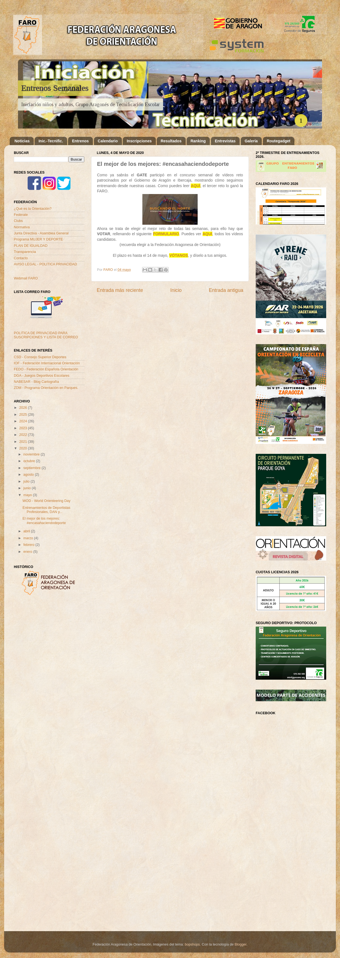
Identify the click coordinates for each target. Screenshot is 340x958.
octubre (29, 461)
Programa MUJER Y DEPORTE (38, 239)
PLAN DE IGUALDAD (31, 246)
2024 (23, 421)
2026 (23, 408)
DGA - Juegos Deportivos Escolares (41, 376)
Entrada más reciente (120, 290)
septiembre (32, 468)
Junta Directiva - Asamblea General (41, 233)
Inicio (176, 290)
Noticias (22, 141)
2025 (23, 415)
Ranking (198, 141)
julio (27, 481)
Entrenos (80, 141)
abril (27, 531)
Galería (251, 141)
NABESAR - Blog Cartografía (36, 382)
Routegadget (279, 141)
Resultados (171, 141)
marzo (28, 538)
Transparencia (25, 252)
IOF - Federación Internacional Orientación (47, 363)
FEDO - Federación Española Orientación (46, 369)
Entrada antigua (226, 290)
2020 (23, 448)
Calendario (108, 141)
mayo (28, 495)
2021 (23, 442)
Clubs (18, 221)
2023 (23, 428)
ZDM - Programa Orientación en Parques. (46, 388)
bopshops (192, 944)
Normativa (22, 227)
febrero (29, 545)
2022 (23, 435)
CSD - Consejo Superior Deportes (40, 357)
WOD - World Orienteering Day (46, 501)
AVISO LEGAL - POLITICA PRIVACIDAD (45, 264)
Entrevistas (225, 141)
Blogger (241, 944)
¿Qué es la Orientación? (33, 209)
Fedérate (21, 215)
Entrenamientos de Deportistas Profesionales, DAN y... (46, 510)
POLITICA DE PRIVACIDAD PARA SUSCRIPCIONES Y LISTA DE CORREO (46, 335)
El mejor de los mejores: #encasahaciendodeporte (44, 521)
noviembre (32, 454)
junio (27, 488)
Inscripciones (139, 141)
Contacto (21, 258)
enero (28, 552)
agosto (29, 475)
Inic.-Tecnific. (50, 141)
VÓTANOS (178, 255)
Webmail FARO (26, 278)
